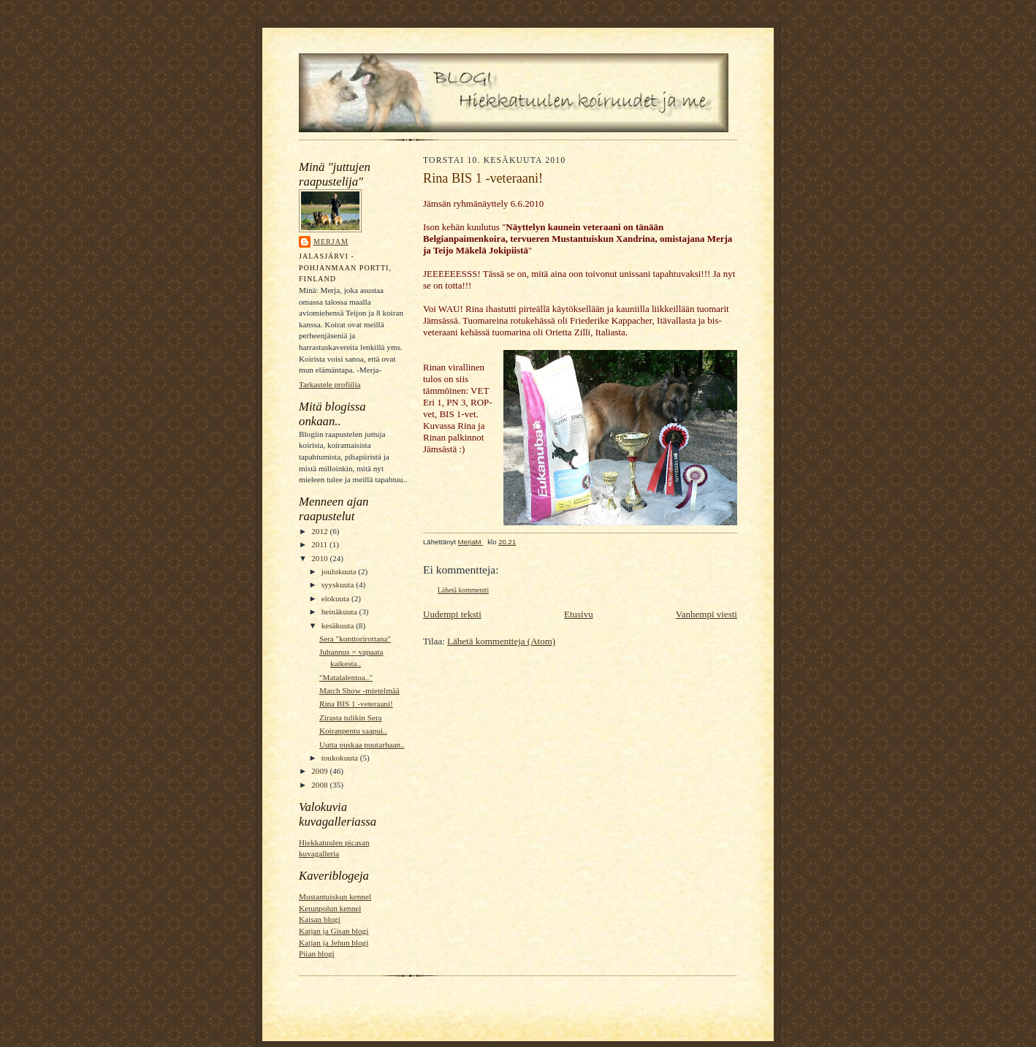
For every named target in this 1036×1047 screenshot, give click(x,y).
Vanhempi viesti (706, 614)
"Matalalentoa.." (346, 677)
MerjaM (330, 241)
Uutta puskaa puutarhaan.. (362, 744)
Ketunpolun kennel (330, 908)
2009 (320, 770)
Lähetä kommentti (463, 590)
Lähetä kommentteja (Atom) (501, 641)
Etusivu (578, 614)
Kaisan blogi (319, 919)
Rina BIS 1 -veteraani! (356, 703)
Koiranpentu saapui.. (353, 730)
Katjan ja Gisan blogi (333, 930)
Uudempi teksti (452, 614)
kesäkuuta (338, 625)
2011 (320, 544)
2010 (320, 558)
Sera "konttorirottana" (355, 638)
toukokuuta (340, 757)
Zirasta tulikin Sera (350, 717)
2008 (320, 784)
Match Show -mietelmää (359, 690)
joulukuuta (340, 571)
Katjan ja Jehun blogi (333, 942)
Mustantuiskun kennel (335, 896)
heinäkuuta (340, 611)
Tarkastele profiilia (330, 384)
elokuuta (336, 598)
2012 (320, 531)
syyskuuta (338, 584)
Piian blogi (317, 953)
